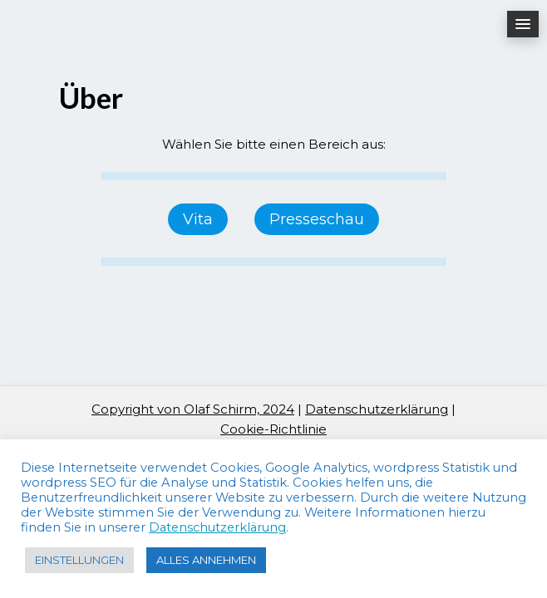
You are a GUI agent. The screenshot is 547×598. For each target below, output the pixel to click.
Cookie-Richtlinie (273, 429)
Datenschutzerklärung (376, 409)
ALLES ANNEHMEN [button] (206, 559)
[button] (523, 24)
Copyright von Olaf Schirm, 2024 (192, 409)
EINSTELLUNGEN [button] (79, 559)
